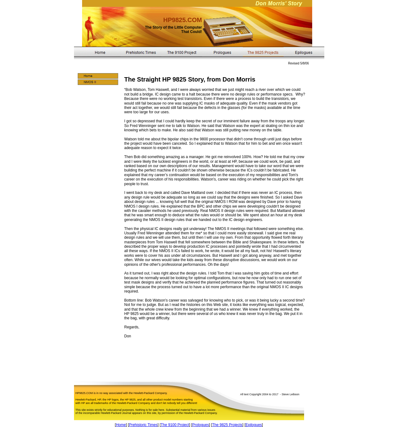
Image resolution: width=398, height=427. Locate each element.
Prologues (200, 425)
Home (121, 425)
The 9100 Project (175, 425)
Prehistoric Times (143, 425)
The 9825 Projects (227, 425)
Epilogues (254, 425)
